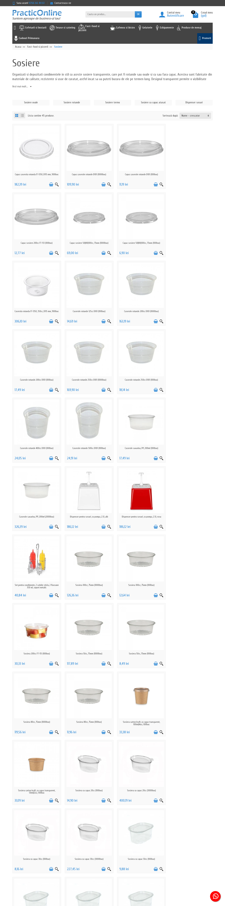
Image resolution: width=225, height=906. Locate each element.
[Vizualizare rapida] (55, 183)
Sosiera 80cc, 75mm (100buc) (87, 575)
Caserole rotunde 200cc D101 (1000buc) (36, 307)
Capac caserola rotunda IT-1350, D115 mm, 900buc (36, 174)
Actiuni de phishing (74, 863)
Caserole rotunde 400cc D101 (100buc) (36, 374)
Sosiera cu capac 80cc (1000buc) (36, 777)
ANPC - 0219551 (153, 845)
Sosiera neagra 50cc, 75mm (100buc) (189, 777)
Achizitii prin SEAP (114, 863)
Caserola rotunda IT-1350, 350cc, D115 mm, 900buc (138, 241)
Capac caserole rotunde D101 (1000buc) (87, 173)
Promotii (109, 841)
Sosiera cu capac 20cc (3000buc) (87, 642)
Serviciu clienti (152, 841)
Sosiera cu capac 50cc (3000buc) (87, 709)
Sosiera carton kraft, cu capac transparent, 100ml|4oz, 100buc (138, 576)
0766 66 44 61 (36, 3)
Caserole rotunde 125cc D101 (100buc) (189, 240)
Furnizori (109, 859)
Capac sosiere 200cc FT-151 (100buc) (189, 173)
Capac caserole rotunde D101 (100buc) (138, 173)
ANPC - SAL (151, 850)
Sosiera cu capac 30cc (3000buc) (189, 642)
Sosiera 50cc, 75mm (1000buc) (138, 508)
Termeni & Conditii (74, 859)
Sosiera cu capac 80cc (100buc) (189, 709)
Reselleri (109, 854)
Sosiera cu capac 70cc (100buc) (138, 709)
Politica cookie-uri (74, 854)
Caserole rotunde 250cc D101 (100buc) (189, 307)
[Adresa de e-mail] (104, 884)
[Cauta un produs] (110, 14)
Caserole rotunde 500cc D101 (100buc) (87, 374)
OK (138, 14)
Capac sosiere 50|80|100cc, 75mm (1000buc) (36, 240)
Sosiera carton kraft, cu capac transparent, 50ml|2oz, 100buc (189, 576)
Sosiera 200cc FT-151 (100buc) (87, 508)
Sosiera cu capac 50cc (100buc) (36, 709)
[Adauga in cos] (49, 183)
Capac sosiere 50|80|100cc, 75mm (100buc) (87, 240)
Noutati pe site (113, 845)
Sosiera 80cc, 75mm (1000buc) (36, 575)
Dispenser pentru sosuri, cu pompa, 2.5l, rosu (87, 441)
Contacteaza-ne (60, 3)
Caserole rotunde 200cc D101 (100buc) (87, 307)
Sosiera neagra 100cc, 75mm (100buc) (138, 777)
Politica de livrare (74, 841)
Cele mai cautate (114, 850)
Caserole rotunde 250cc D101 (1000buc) (138, 307)
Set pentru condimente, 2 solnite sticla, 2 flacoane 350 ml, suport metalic (138, 442)
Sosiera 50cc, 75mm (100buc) (189, 508)
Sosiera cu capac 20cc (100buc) (36, 642)
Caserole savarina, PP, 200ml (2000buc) (189, 374)
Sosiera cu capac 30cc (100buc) (138, 642)
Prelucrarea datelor (75, 850)
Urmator (206, 798)
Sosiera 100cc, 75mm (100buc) (36, 508)
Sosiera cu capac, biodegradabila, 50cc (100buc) (87, 777)
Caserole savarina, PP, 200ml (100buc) (138, 374)
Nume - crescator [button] (191, 115)
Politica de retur (73, 845)
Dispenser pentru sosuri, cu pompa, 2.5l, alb (36, 441)
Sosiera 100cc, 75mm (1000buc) (189, 441)
